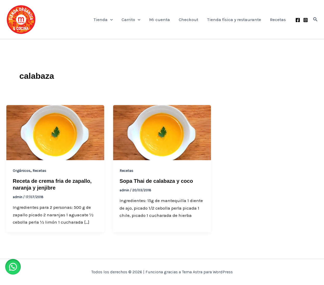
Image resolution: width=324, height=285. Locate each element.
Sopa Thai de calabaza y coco (156, 181)
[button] (315, 19)
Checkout (188, 19)
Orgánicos (21, 171)
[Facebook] (297, 20)
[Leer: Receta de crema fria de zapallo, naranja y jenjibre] (55, 132)
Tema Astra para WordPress (207, 271)
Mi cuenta (159, 19)
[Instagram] (305, 20)
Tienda (103, 19)
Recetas (278, 19)
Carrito (131, 19)
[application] (110, 19)
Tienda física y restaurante (234, 19)
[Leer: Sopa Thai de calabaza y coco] (162, 132)
